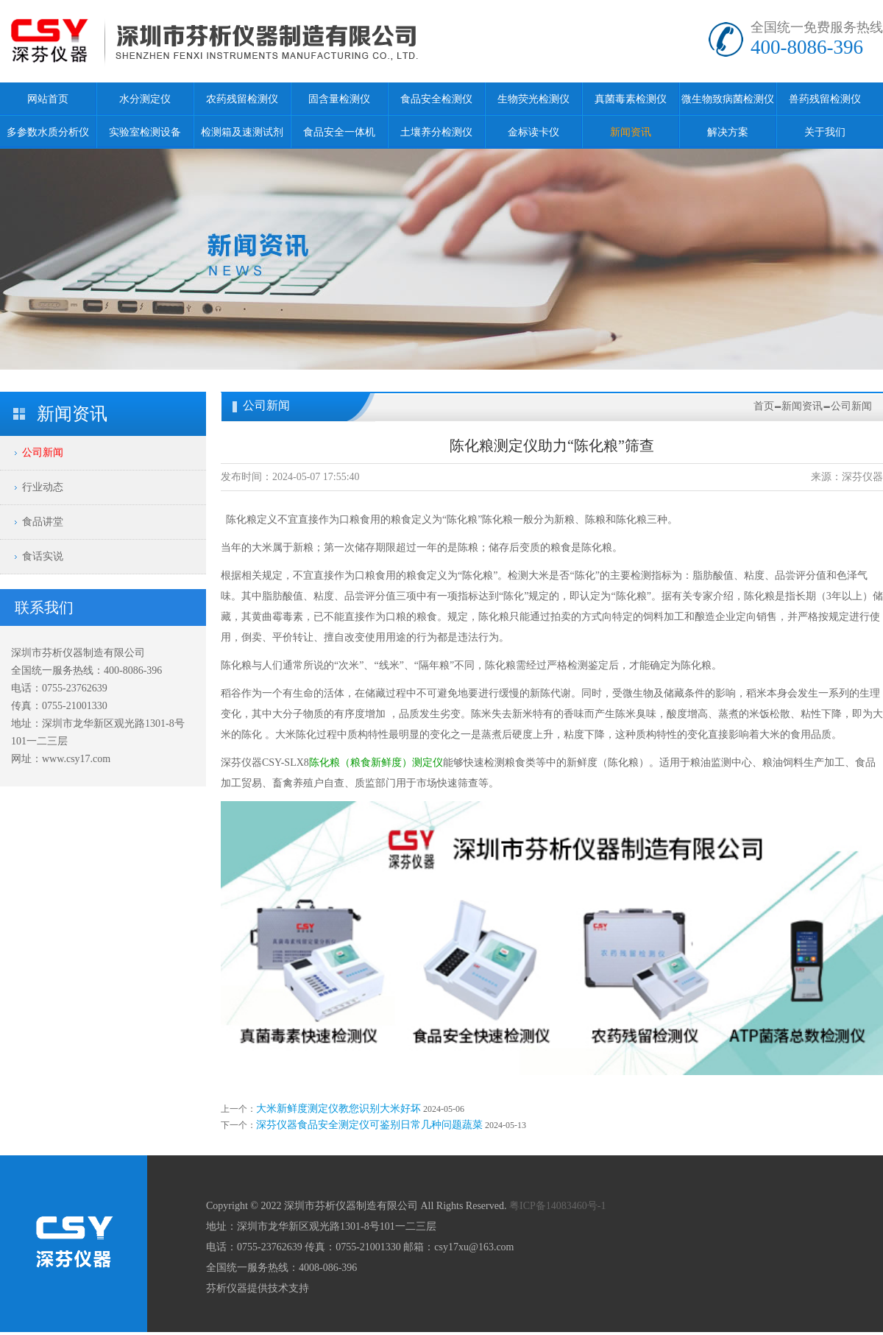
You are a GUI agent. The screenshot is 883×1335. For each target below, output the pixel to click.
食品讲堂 (42, 521)
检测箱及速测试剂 (242, 132)
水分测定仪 (145, 99)
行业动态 (42, 487)
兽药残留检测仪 (825, 99)
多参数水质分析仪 (48, 132)
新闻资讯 (630, 132)
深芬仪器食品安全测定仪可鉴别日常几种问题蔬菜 (369, 1124)
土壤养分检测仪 (436, 132)
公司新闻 (42, 452)
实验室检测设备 (145, 132)
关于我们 (824, 132)
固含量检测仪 (339, 99)
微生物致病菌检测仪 (727, 99)
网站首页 (47, 99)
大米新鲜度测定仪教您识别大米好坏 (338, 1108)
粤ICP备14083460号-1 (557, 1205)
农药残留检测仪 (242, 99)
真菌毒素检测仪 (631, 99)
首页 (763, 406)
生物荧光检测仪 (533, 99)
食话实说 (42, 556)
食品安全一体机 (339, 132)
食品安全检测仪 (436, 99)
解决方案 (727, 132)
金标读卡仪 (533, 132)
